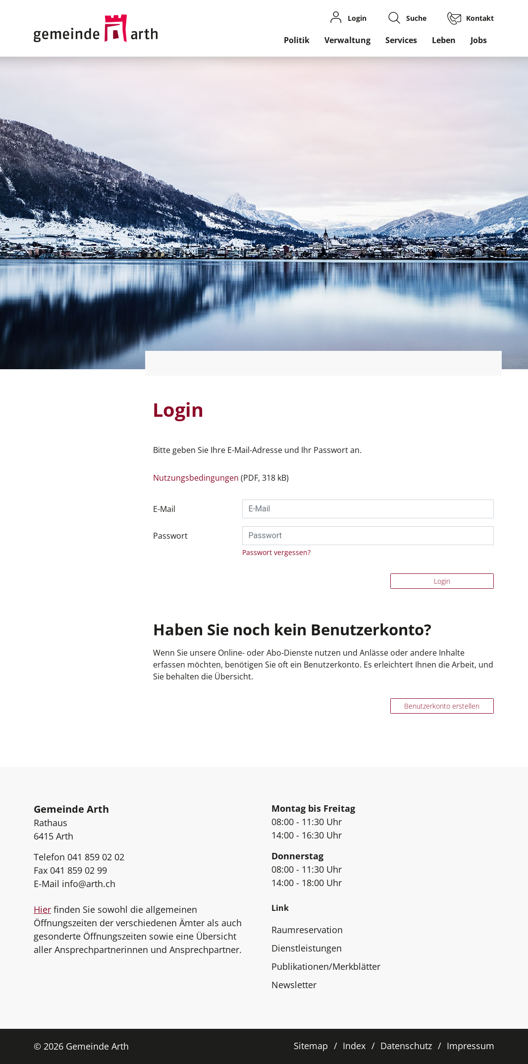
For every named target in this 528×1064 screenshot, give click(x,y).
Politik (297, 40)
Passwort (170, 535)
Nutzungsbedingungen (196, 477)
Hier (42, 909)
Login (442, 581)
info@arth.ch (88, 884)
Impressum (470, 1046)
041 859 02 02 (95, 857)
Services (401, 40)
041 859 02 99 (78, 870)
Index (354, 1046)
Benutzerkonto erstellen (441, 706)
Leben (444, 40)
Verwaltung (347, 40)
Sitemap (311, 1046)
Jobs (479, 40)
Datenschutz (406, 1046)
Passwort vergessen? (276, 552)
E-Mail (164, 509)
